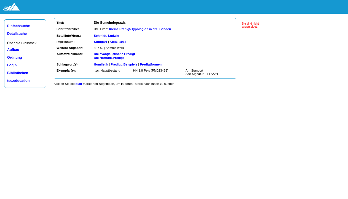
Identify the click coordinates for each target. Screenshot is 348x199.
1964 (122, 41)
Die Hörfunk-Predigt (109, 57)
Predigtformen (151, 64)
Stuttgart (100, 41)
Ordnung (14, 57)
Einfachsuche (18, 26)
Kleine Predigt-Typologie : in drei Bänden (140, 29)
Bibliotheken (17, 73)
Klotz (113, 41)
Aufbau (13, 50)
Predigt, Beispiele (124, 64)
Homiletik (101, 64)
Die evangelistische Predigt (114, 54)
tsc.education (18, 81)
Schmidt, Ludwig (106, 35)
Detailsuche (17, 34)
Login (12, 65)
